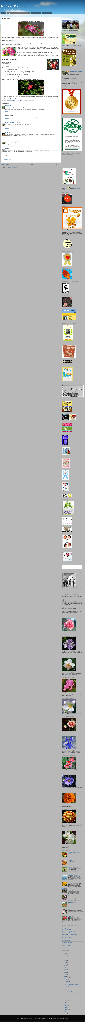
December (67, 977)
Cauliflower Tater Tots (72, 860)
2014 (65, 965)
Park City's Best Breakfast (67, 935)
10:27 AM (7, 156)
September (67, 982)
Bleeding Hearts (71, 916)
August (66, 997)
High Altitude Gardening (12, 6)
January (66, 1009)
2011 (65, 971)
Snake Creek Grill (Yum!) (67, 943)
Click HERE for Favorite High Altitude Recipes (71, 594)
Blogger (66, 1018)
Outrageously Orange (72, 902)
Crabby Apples (68, 986)
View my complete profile (67, 85)
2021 (65, 957)
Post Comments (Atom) (12, 167)
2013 (65, 967)
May (66, 1002)
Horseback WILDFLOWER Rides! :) (69, 934)
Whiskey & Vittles (65, 928)
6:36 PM (7, 111)
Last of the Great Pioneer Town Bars (69, 932)
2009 (65, 974)
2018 (65, 960)
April (66, 1004)
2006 (65, 1013)
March (66, 1005)
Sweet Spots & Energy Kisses (71, 994)
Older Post (56, 164)
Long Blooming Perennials (13, 13)
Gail (6, 148)
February (67, 1007)
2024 (65, 953)
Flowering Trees (71, 909)
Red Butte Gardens (66, 940)
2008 (65, 976)
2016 (65, 962)
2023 (65, 955)
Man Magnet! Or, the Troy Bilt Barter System (73, 993)
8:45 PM (7, 118)
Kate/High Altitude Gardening (11, 122)
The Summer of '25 (71, 888)
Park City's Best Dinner (67, 937)
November (67, 979)
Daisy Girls (70, 882)
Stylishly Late (67, 987)
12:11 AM (7, 144)
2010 (65, 972)
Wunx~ (6, 132)
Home (4, 13)
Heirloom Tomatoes (36, 13)
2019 (65, 958)
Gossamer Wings (71, 895)
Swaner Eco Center (66, 945)
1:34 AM (7, 137)
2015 (65, 964)
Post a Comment (7, 159)
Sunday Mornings (68, 991)
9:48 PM (7, 128)
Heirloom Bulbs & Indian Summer (71, 984)
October (66, 981)
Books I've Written (47, 13)
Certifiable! (67, 989)
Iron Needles (8, 105)
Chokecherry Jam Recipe (73, 867)
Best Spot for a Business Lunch (68, 931)
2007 (65, 1011)
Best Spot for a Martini (66, 929)
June (66, 1000)
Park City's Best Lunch (66, 939)
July (66, 998)
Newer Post (5, 164)
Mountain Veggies (25, 13)
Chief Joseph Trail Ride (72, 875)
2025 (65, 951)
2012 (65, 969)
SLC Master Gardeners (67, 942)
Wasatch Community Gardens (68, 946)
